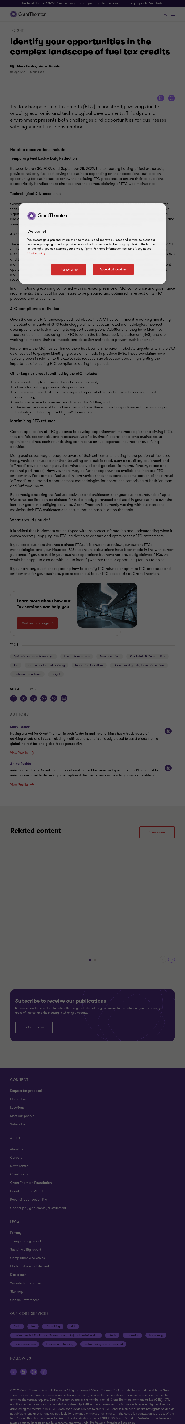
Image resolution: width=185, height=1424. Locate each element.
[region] (92, 243)
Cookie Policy (36, 253)
